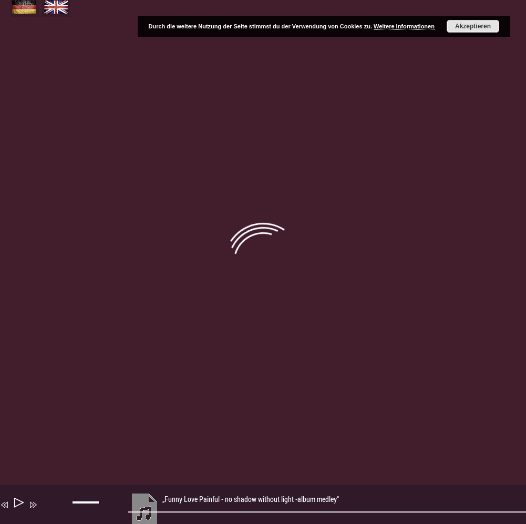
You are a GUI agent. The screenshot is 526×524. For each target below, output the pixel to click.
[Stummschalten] (48, 512)
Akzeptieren (473, 26)
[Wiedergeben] (18, 504)
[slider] (87, 510)
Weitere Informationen (404, 26)
